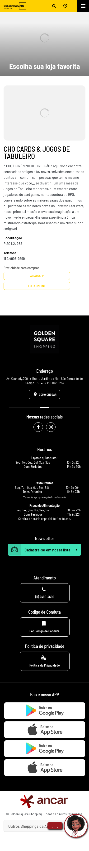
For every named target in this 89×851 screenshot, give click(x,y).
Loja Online (37, 286)
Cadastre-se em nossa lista (44, 550)
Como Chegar (44, 394)
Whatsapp (37, 276)
